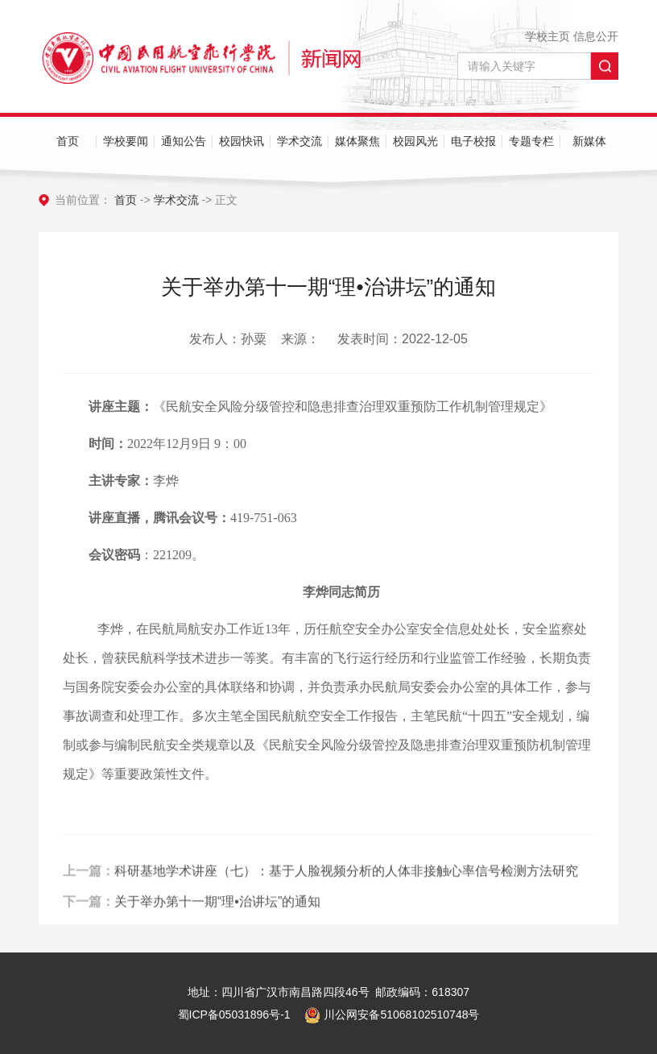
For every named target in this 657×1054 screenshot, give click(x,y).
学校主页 (547, 36)
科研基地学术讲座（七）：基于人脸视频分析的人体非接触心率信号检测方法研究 (346, 891)
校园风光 (415, 141)
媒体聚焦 (357, 141)
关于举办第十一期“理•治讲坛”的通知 (217, 921)
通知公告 (183, 141)
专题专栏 (531, 141)
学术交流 (299, 141)
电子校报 (473, 141)
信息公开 (595, 36)
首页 (67, 141)
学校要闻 (125, 141)
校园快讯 (241, 141)
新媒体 (589, 141)
